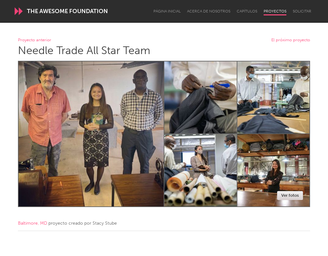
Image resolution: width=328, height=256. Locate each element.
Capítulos (247, 11)
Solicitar (302, 11)
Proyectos (275, 11)
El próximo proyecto (290, 40)
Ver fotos (290, 195)
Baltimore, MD (32, 223)
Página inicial (167, 11)
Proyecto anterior (34, 40)
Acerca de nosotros (208, 11)
